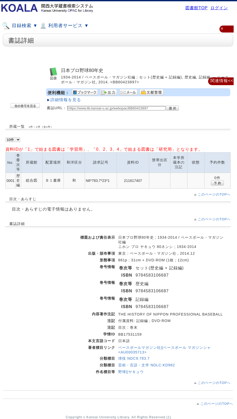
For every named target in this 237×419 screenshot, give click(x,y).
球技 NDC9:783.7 (134, 358)
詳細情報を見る (65, 100)
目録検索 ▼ (20, 26)
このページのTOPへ (214, 194)
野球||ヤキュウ (131, 372)
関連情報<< (221, 80)
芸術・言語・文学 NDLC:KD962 (146, 365)
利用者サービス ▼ (64, 26)
